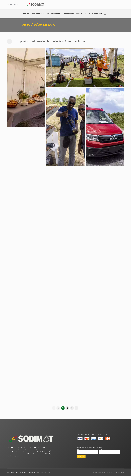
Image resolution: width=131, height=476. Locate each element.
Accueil (26, 14)
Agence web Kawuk (43, 472)
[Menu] (104, 13)
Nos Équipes (81, 14)
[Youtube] (11, 5)
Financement (68, 14)
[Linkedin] (14, 5)
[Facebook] (7, 5)
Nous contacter (95, 14)
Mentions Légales (99, 472)
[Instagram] (18, 5)
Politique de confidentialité (115, 472)
